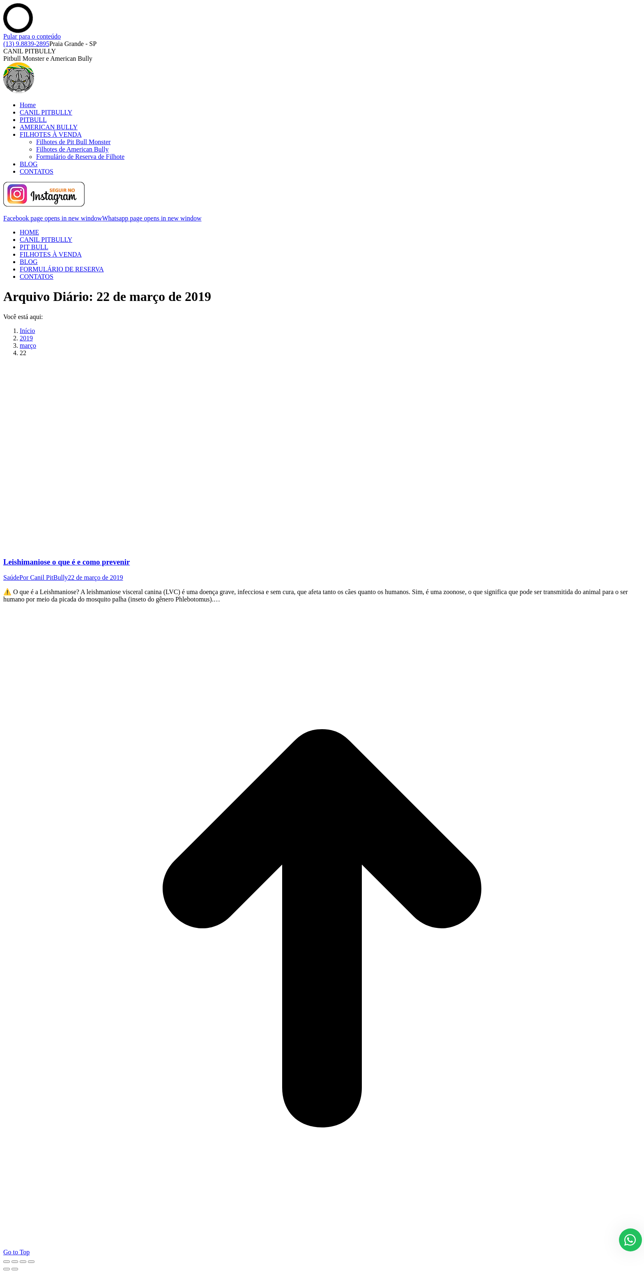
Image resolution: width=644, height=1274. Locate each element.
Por (43, 577)
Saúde (11, 577)
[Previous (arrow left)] (6, 1269)
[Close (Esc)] (6, 1261)
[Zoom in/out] (31, 1261)
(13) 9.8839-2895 (26, 43)
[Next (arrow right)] (15, 1269)
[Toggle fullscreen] (23, 1261)
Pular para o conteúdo (32, 36)
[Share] (15, 1261)
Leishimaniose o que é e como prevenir (66, 562)
